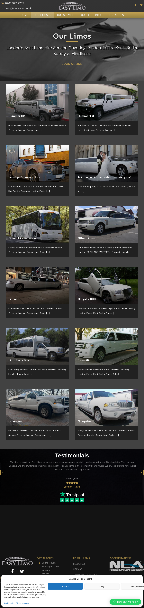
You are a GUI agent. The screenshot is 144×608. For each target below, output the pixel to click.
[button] (2, 472)
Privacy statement (22, 603)
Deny (101, 586)
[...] (41, 130)
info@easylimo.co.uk (18, 8)
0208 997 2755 (14, 3)
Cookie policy (9, 603)
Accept (65, 586)
